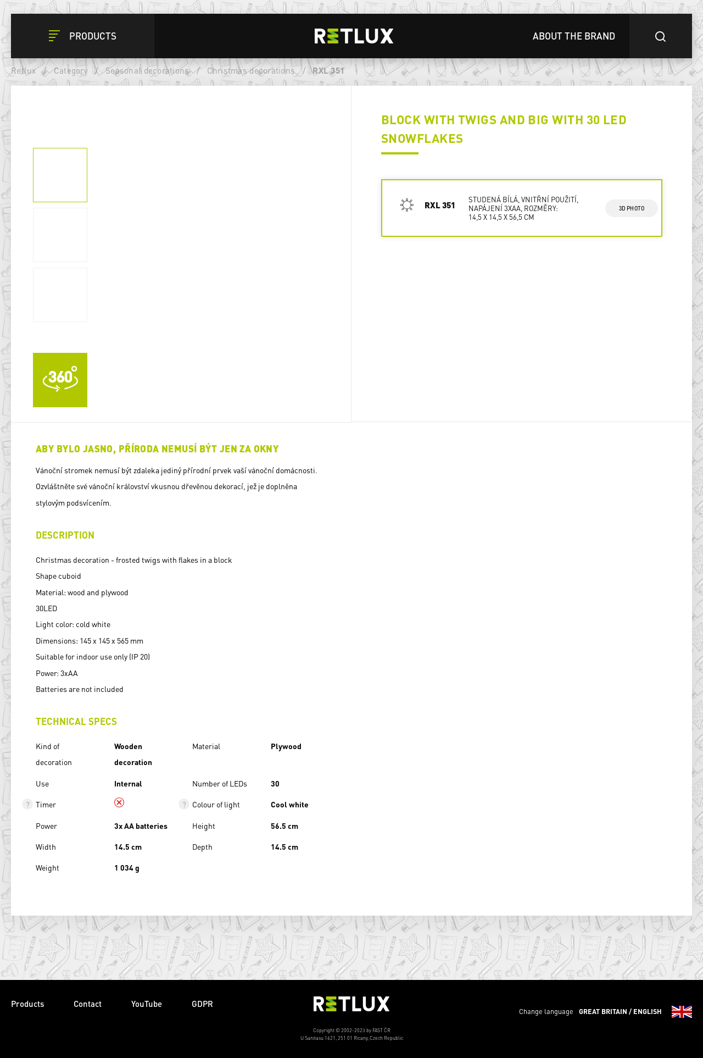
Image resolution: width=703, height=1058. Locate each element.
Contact (88, 1003)
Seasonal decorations (147, 70)
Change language (605, 1012)
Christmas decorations (251, 70)
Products (27, 1003)
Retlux (23, 70)
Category (71, 70)
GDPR (202, 1003)
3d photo (632, 208)
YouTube (146, 1003)
